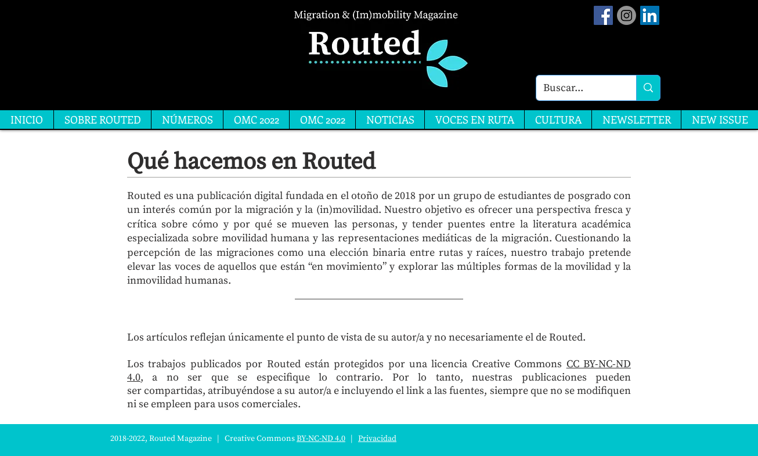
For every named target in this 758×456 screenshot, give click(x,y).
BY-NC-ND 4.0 (321, 438)
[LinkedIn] (649, 15)
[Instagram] (626, 15)
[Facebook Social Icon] (603, 15)
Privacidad (377, 438)
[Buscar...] (577, 87)
